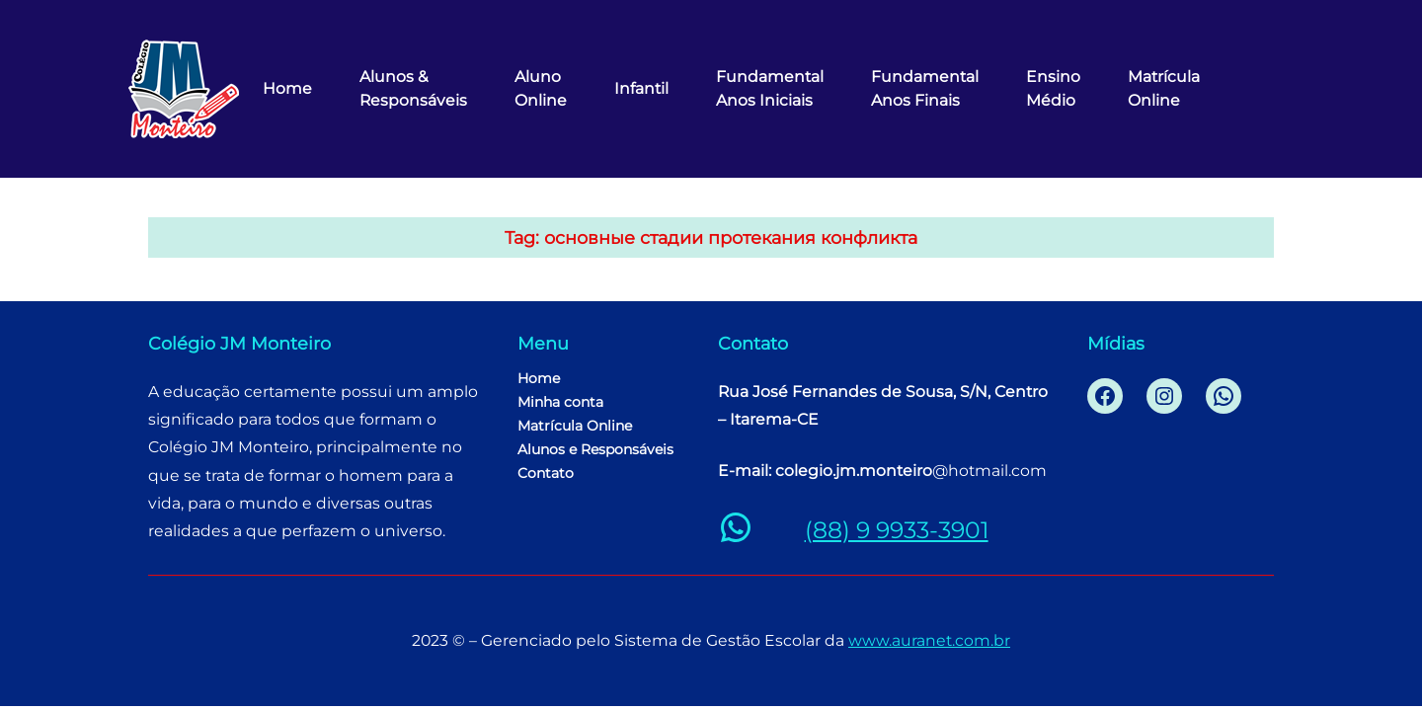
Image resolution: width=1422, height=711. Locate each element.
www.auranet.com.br (929, 640)
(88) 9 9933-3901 (896, 529)
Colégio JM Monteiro (239, 343)
